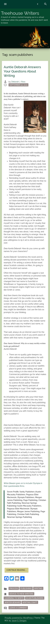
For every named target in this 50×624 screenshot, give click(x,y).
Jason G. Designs (19, 621)
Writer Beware (12, 602)
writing (38, 588)
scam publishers (34, 598)
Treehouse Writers (20, 13)
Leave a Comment (18, 607)
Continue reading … (17, 570)
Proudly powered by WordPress (19, 618)
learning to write (14, 598)
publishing (26, 588)
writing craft (29, 602)
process (13, 588)
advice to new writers (21, 594)
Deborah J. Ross (18, 82)
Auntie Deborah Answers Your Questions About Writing (22, 71)
